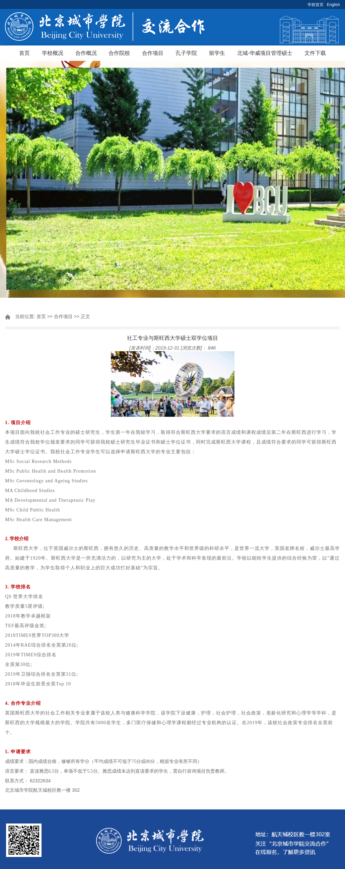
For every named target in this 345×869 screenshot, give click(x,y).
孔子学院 (186, 53)
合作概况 (86, 53)
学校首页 (315, 4)
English (333, 4)
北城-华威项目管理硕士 (264, 53)
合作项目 (152, 53)
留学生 (217, 53)
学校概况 (52, 53)
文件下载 (315, 53)
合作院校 (119, 53)
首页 (24, 53)
